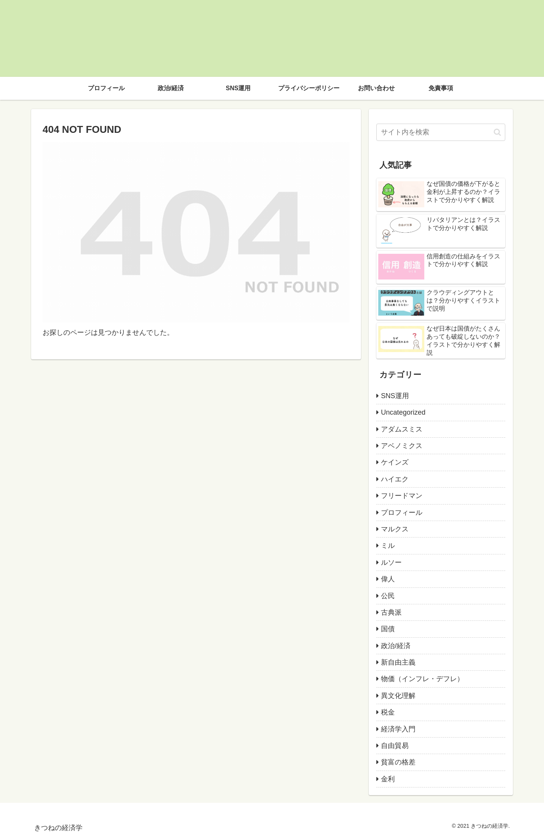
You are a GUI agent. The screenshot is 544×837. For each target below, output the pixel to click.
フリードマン (401, 496)
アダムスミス (401, 429)
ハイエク (395, 479)
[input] (440, 132)
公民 (388, 596)
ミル (388, 545)
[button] (497, 132)
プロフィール (401, 512)
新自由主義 (398, 662)
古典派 (391, 612)
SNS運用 (395, 396)
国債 (388, 629)
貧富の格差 (398, 762)
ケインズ (395, 462)
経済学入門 (398, 729)
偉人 (388, 579)
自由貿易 (395, 745)
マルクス (395, 529)
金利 (388, 779)
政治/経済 (395, 646)
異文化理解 (398, 696)
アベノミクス (401, 446)
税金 (388, 712)
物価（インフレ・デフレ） (422, 679)
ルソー (391, 562)
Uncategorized (403, 412)
